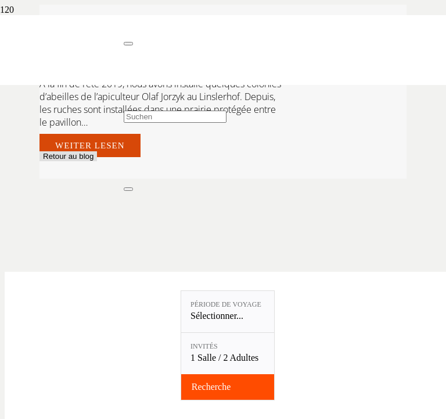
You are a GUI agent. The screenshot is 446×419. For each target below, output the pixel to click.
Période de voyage (225, 304)
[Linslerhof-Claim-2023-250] (62, 73)
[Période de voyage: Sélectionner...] (227, 311)
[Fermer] (128, 43)
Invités (204, 346)
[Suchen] (175, 117)
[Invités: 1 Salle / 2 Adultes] (227, 353)
